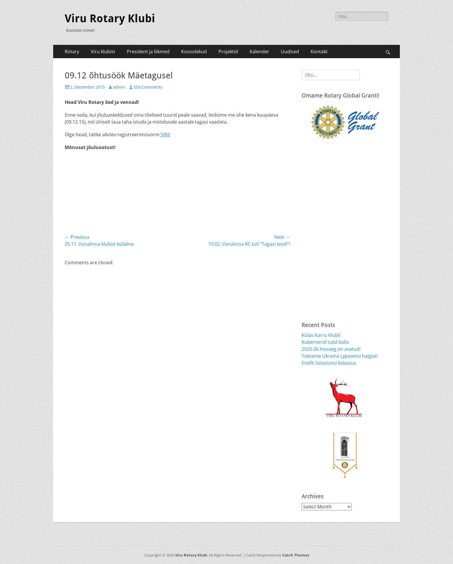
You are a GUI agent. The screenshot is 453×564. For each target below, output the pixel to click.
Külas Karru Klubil (321, 335)
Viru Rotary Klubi (110, 18)
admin (119, 87)
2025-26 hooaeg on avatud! (331, 349)
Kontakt (319, 51)
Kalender (259, 51)
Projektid (228, 51)
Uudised (290, 51)
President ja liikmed (148, 51)
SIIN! (165, 134)
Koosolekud (194, 51)
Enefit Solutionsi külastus (329, 363)
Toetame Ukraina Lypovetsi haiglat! (340, 356)
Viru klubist (103, 51)
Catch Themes (295, 555)
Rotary (72, 51)
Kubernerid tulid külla (325, 342)
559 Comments (147, 87)
